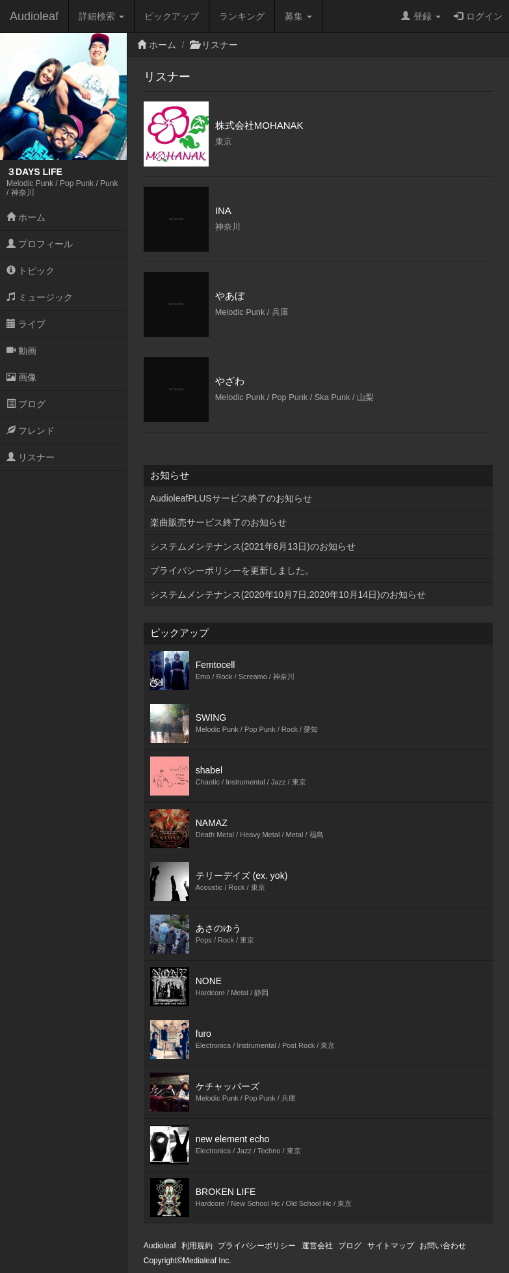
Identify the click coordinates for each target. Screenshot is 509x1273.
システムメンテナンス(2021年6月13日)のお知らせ (253, 546)
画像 (21, 377)
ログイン (478, 16)
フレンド (31, 430)
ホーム (26, 217)
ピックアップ (171, 16)
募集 (298, 16)
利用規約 (197, 1245)
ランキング (242, 16)
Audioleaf (34, 16)
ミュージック (40, 297)
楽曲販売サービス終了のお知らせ (218, 522)
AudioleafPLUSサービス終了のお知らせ (231, 498)
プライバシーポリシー (257, 1245)
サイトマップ (390, 1245)
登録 (421, 16)
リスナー (31, 457)
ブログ (26, 404)
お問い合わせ (442, 1245)
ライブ (26, 324)
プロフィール (40, 244)
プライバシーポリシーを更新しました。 (232, 570)
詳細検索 (101, 16)
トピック (31, 270)
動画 (21, 350)
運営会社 (317, 1245)
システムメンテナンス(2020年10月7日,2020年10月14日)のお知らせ (288, 594)
